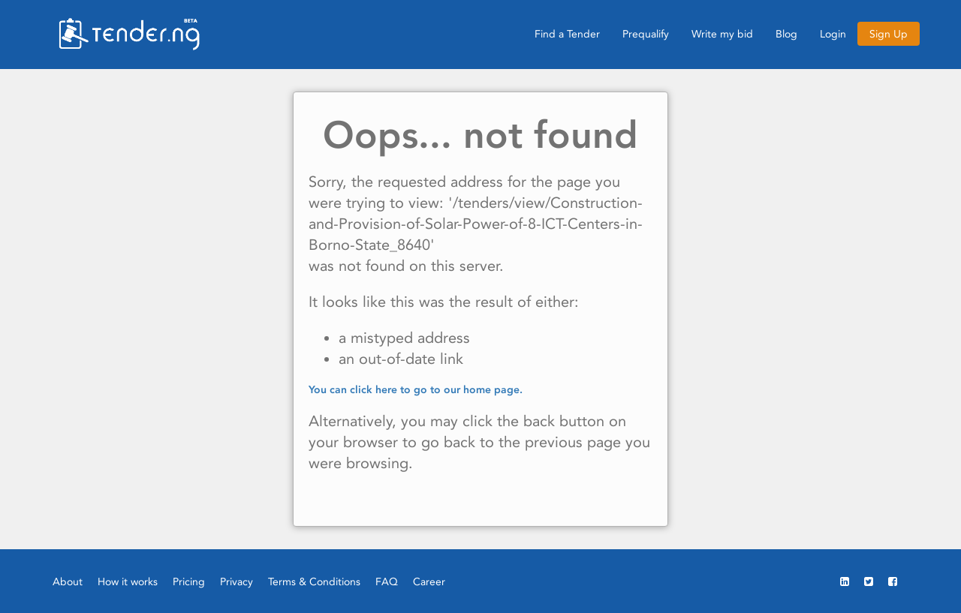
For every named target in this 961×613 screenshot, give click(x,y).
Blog (786, 34)
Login (833, 34)
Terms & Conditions (314, 581)
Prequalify (645, 34)
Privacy (236, 581)
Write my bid (722, 34)
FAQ (386, 581)
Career (429, 581)
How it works (128, 581)
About (68, 581)
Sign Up (888, 34)
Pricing (189, 581)
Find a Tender (567, 34)
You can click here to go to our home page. (416, 389)
